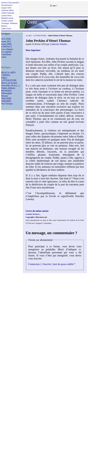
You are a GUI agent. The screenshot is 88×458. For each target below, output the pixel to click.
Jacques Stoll (6, 8)
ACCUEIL (6, 39)
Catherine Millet (7, 10)
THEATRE (6, 98)
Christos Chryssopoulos (10, 2)
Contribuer (6, 54)
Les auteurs (6, 52)
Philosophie (6, 93)
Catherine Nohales (58, 44)
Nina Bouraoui (6, 5)
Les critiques (7, 49)
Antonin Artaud (7, 21)
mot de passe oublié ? (64, 264)
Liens (3, 57)
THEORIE (6, 101)
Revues (4, 96)
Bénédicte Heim (7, 18)
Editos (4, 77)
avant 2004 (6, 44)
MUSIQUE (6, 90)
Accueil (28, 35)
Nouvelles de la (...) (10, 85)
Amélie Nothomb (7, 13)
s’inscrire (46, 264)
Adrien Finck (6, 28)
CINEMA (5, 75)
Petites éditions (8, 88)
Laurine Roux (6, 15)
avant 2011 (6, 41)
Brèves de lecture (9, 83)
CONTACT (6, 46)
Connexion (34, 264)
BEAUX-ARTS (8, 72)
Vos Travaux (7, 103)
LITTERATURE (9, 80)
